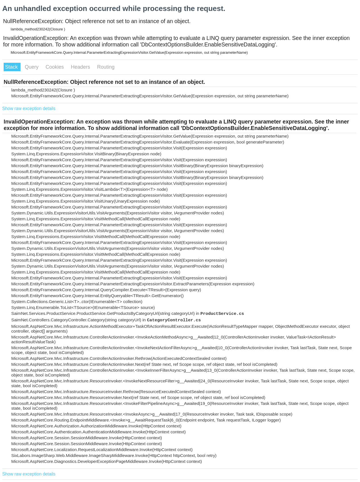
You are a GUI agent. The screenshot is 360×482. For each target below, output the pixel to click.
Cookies (55, 67)
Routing (105, 67)
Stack (12, 67)
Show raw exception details (28, 108)
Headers (81, 67)
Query (32, 67)
